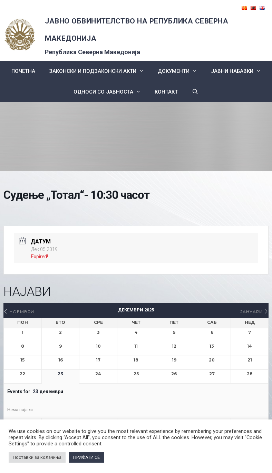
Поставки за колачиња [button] (37, 457)
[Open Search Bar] (195, 91)
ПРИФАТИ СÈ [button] (86, 457)
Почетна (23, 71)
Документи (181, 71)
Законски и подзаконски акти (100, 71)
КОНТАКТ (166, 92)
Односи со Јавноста (111, 91)
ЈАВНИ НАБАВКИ (239, 71)
